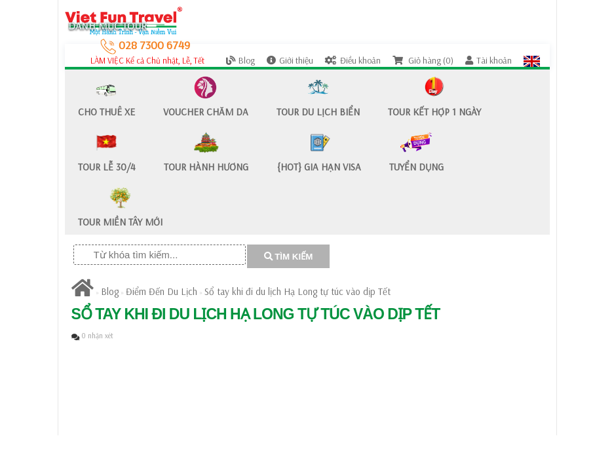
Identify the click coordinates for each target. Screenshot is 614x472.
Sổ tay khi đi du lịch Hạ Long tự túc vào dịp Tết (297, 291)
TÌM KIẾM (288, 257)
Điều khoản (353, 60)
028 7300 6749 (145, 44)
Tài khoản (488, 60)
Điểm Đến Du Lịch (161, 291)
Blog (240, 60)
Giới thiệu (290, 60)
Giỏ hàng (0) (423, 60)
